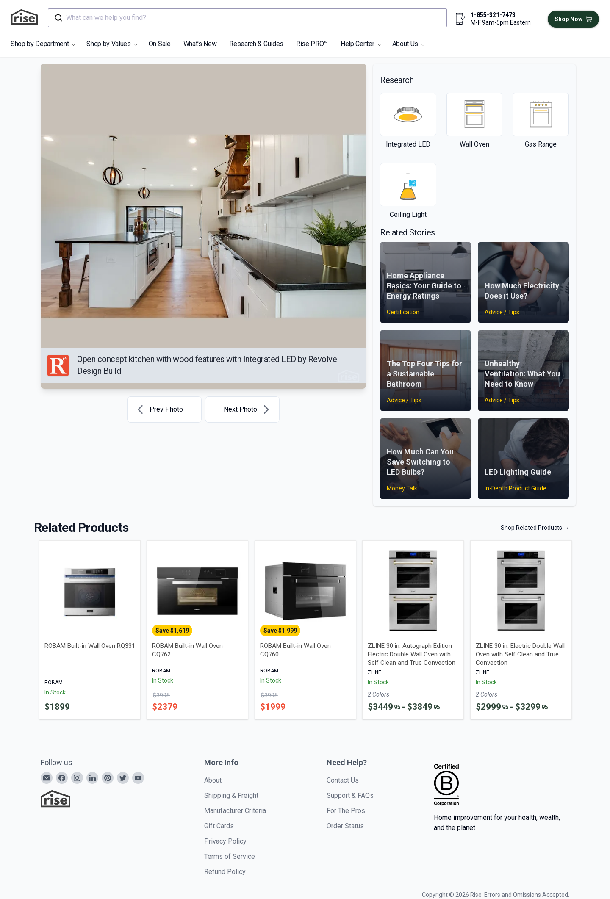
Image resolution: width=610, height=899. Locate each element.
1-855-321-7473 (493, 14)
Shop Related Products (535, 527)
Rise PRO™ (312, 44)
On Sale (160, 44)
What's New (200, 44)
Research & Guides (256, 44)
